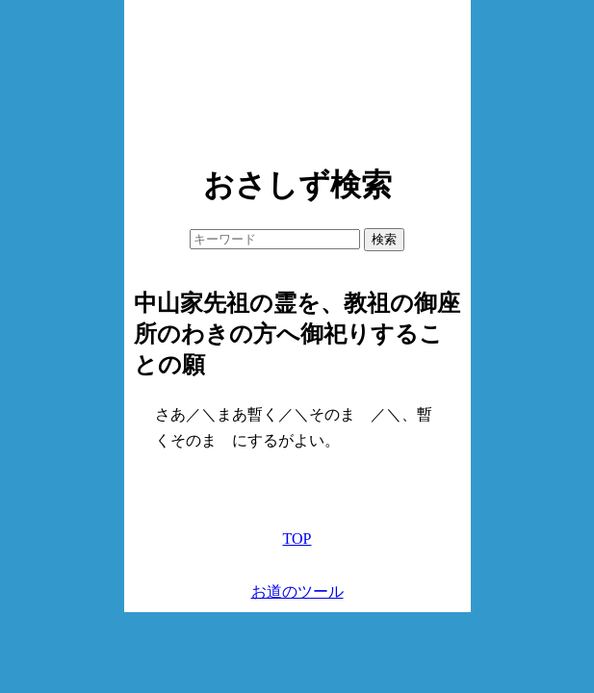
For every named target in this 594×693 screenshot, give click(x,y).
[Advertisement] (297, 77)
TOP (297, 538)
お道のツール (297, 591)
